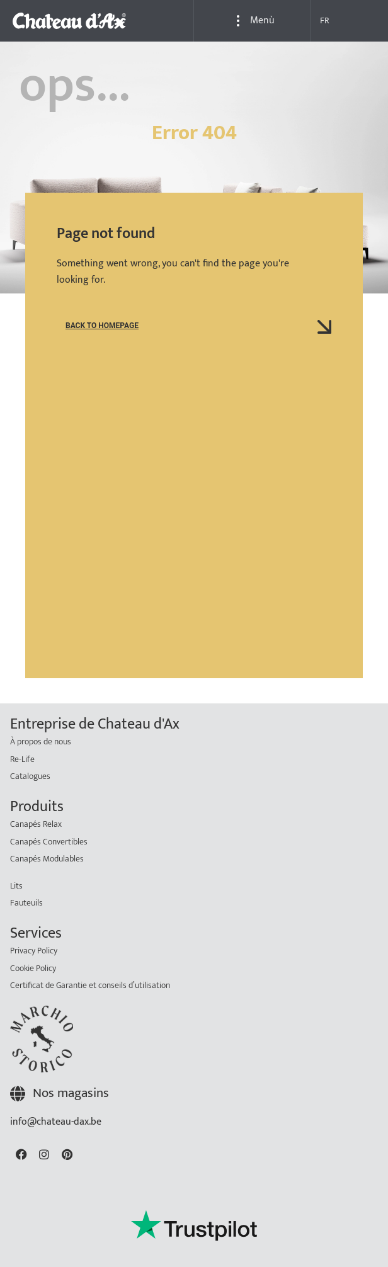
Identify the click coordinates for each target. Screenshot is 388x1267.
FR (324, 20)
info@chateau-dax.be (55, 1143)
